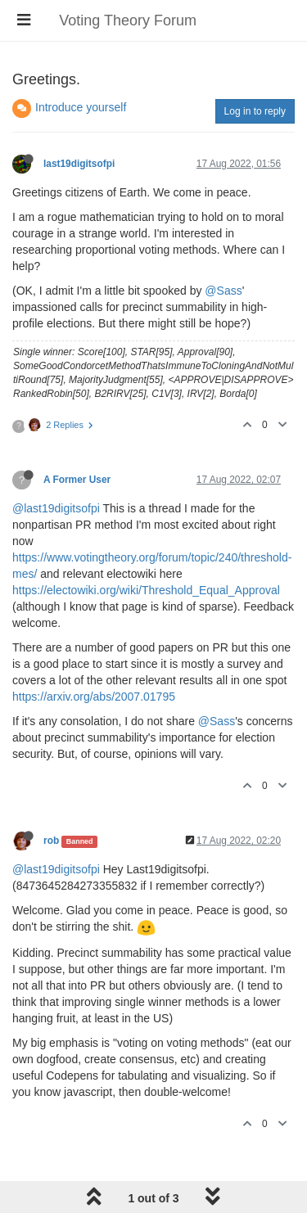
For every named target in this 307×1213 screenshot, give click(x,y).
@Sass (223, 290)
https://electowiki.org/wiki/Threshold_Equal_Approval (146, 590)
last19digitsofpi (79, 163)
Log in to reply (255, 111)
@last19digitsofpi (56, 508)
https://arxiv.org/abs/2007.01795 (93, 696)
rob (51, 840)
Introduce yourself (80, 107)
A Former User (77, 479)
